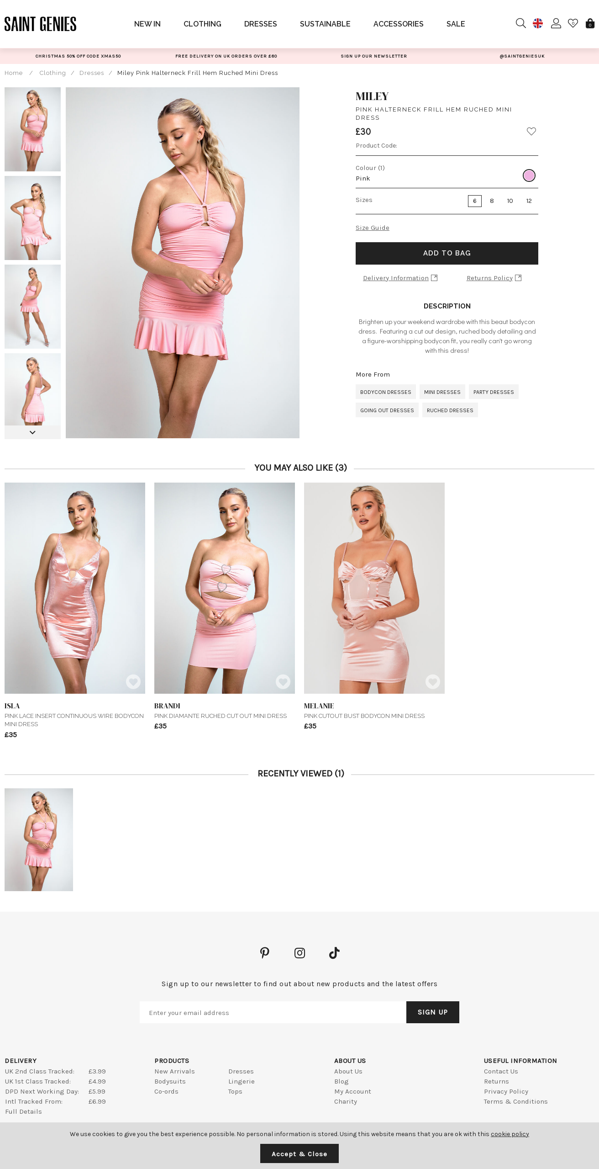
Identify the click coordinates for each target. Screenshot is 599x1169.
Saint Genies (41, 24)
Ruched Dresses (450, 410)
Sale (456, 24)
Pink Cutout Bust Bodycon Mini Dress (374, 710)
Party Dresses (493, 392)
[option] (78, 56)
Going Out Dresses (387, 410)
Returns (496, 1081)
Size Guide (372, 227)
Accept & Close (299, 1154)
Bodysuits (170, 1081)
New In (147, 24)
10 (510, 201)
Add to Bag (447, 253)
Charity (345, 1101)
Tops (235, 1091)
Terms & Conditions (516, 1101)
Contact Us (501, 1071)
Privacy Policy (506, 1091)
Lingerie (241, 1081)
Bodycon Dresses (385, 392)
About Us (348, 1071)
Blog (341, 1081)
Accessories (398, 24)
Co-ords (166, 1091)
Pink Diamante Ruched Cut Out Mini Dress (224, 710)
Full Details (23, 1111)
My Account (352, 1091)
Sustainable (325, 24)
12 (529, 201)
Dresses (260, 24)
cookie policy (510, 1134)
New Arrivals (174, 1071)
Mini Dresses (442, 392)
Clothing (202, 24)
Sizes (364, 200)
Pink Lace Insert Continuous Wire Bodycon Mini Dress (75, 714)
